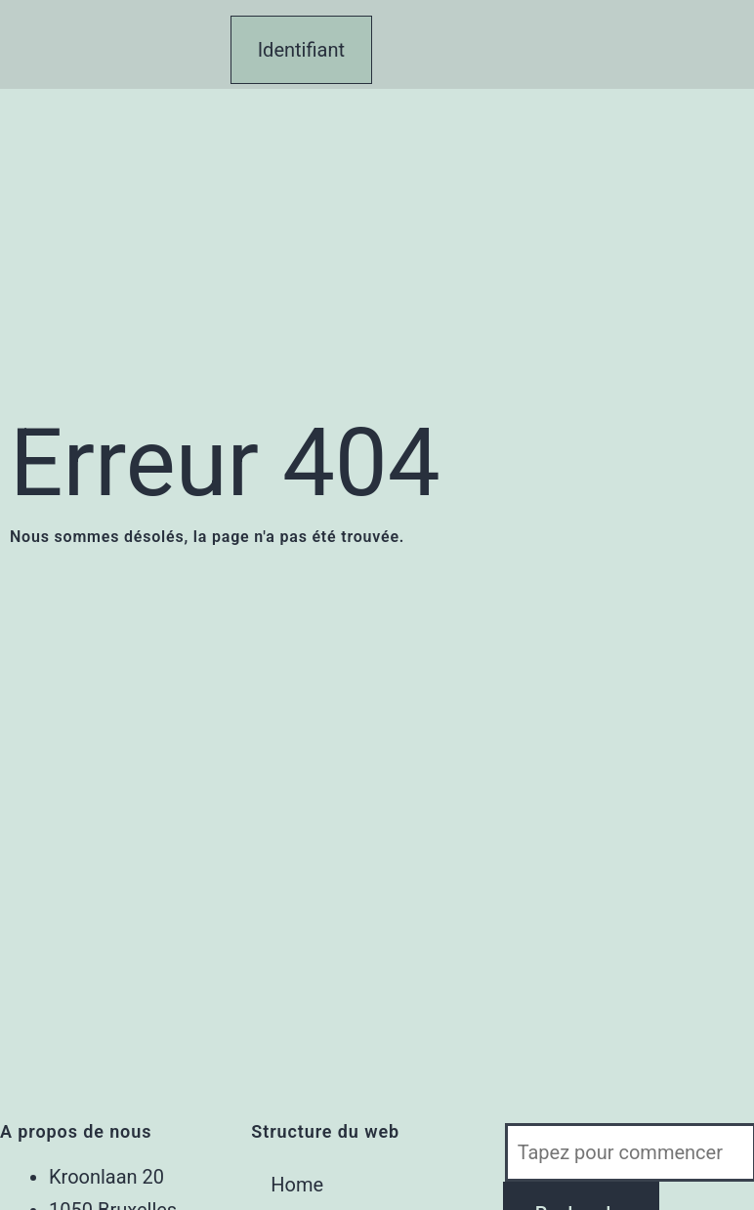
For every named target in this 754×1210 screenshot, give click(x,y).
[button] (207, 10)
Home (297, 1184)
